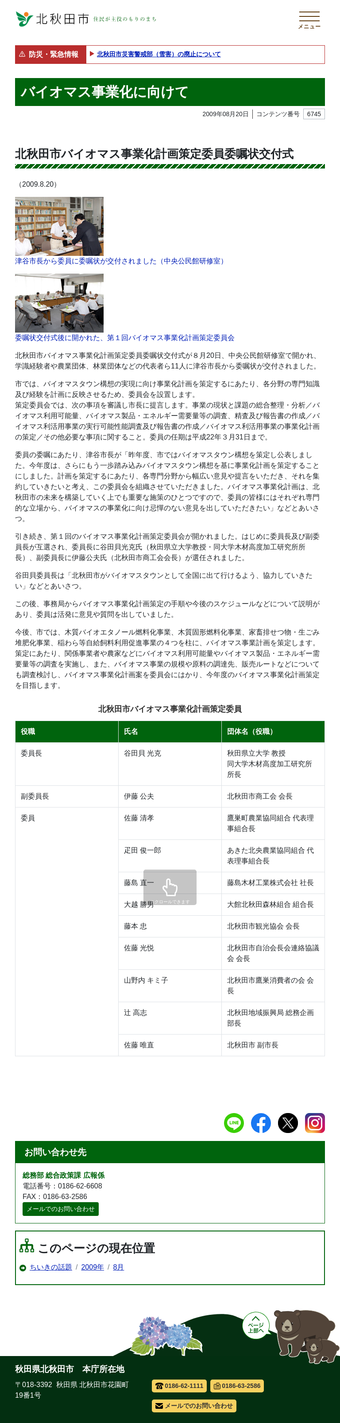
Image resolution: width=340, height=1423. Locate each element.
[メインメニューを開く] (309, 19)
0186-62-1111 (179, 1385)
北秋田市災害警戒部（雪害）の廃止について (159, 54)
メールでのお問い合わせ (61, 1208)
